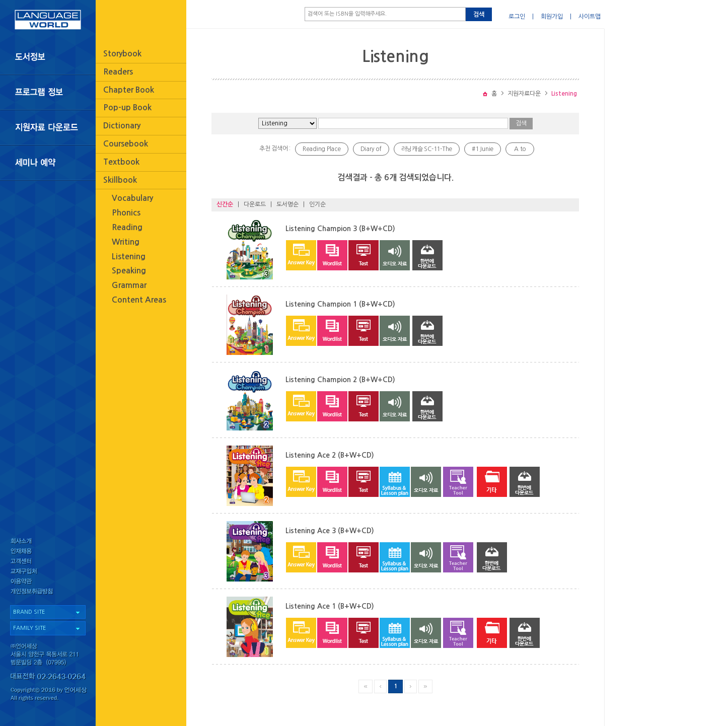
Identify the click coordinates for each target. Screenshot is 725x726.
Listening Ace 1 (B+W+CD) (329, 606)
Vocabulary (132, 198)
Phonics (126, 212)
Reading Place (322, 149)
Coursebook (125, 144)
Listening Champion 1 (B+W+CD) (340, 304)
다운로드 (255, 204)
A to (520, 149)
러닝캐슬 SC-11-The (427, 149)
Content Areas (139, 300)
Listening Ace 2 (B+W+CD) (329, 455)
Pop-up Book (127, 107)
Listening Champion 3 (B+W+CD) (340, 228)
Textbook (121, 162)
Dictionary (121, 125)
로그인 (517, 17)
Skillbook (120, 180)
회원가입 (552, 17)
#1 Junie (482, 149)
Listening (129, 256)
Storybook (122, 53)
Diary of (371, 149)
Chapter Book (128, 90)
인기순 (317, 204)
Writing (125, 242)
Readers (118, 72)
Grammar (129, 285)
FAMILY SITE (29, 628)
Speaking (129, 270)
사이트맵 (589, 17)
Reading (127, 227)
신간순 (224, 204)
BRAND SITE (29, 612)
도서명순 (287, 204)
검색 (478, 15)
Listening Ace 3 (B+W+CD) (329, 530)
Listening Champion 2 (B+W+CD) (340, 379)
